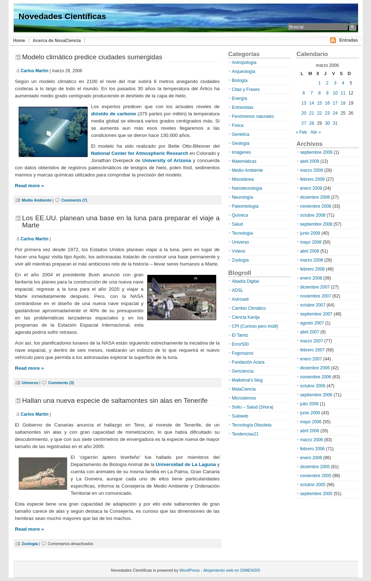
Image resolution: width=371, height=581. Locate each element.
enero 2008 (311, 278)
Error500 (240, 344)
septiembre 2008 (316, 224)
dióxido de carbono (113, 113)
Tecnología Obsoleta (252, 425)
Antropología (244, 62)
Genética (240, 134)
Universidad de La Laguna (186, 464)
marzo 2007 (311, 340)
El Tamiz (240, 335)
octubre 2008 (313, 215)
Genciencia (243, 371)
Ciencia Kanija (246, 317)
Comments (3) (61, 383)
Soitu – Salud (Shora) (253, 407)
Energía (239, 98)
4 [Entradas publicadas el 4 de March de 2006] (343, 83)
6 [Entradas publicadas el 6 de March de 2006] (304, 93)
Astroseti (240, 299)
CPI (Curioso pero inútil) (255, 326)
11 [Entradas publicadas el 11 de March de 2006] (342, 93)
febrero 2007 (312, 349)
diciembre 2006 (315, 367)
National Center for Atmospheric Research (140, 153)
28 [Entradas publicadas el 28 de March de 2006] (311, 123)
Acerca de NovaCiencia (57, 40)
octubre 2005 (313, 484)
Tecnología (242, 233)
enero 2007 (311, 358)
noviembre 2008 (315, 206)
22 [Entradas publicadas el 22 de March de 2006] (319, 113)
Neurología (242, 197)
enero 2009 (311, 188)
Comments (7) (74, 200)
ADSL (238, 290)
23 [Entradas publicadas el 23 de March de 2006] (327, 113)
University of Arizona (166, 160)
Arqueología (243, 71)
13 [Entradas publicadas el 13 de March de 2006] (303, 103)
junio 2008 (310, 233)
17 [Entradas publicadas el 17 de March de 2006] (335, 103)
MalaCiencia (244, 389)
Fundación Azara (248, 362)
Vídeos (239, 251)
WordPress (190, 570)
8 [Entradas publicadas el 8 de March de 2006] (319, 93)
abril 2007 (309, 332)
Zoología (30, 543)
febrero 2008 (312, 269)
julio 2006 (309, 403)
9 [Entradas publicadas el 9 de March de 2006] (327, 93)
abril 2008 (309, 251)
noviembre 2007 (315, 296)
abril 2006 (309, 430)
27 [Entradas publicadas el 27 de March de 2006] (303, 123)
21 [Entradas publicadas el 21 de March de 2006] (311, 113)
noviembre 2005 (315, 475)
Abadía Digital (245, 281)
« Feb (301, 132)
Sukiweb (240, 416)
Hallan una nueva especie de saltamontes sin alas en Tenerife (115, 400)
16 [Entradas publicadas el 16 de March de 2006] (327, 103)
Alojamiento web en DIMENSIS (231, 570)
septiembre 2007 (316, 314)
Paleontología (245, 206)
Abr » (316, 132)
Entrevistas (243, 107)
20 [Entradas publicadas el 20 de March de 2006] (303, 113)
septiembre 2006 (316, 394)
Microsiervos (244, 398)
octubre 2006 (313, 385)
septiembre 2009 (316, 152)
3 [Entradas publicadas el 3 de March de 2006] (335, 83)
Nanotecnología (247, 188)
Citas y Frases (246, 89)
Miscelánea (243, 179)
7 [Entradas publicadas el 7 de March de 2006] (311, 93)
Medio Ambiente (37, 200)
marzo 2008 (311, 260)
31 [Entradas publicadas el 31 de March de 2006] (335, 123)
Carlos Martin (34, 70)
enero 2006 (311, 457)
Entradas (348, 40)
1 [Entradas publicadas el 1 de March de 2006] (319, 83)
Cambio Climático (249, 308)
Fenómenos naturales (253, 116)
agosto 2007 (312, 323)
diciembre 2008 (315, 197)
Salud (237, 224)
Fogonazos (243, 353)
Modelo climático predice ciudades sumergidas (92, 57)
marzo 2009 (311, 170)
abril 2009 (309, 161)
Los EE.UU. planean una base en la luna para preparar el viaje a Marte (121, 221)
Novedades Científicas (62, 16)
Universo (30, 383)
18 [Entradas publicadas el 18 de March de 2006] (342, 103)
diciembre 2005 (315, 466)
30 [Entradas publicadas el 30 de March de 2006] (327, 123)
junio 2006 (310, 412)
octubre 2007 (313, 305)
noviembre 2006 (315, 376)
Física (238, 125)
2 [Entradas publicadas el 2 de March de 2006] (327, 83)
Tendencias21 (245, 434)
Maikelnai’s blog (247, 380)
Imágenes (241, 152)
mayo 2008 (311, 242)
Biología (240, 80)
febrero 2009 (312, 179)
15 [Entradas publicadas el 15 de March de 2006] (319, 103)
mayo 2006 (311, 421)
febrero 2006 (312, 448)
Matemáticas (244, 161)
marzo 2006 (311, 439)
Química (240, 215)
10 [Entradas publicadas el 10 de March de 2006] (335, 93)
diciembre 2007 (315, 287)
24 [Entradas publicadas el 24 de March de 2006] (335, 113)
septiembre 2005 (316, 493)
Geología (241, 143)
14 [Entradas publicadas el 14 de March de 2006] (311, 103)
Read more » (29, 185)
